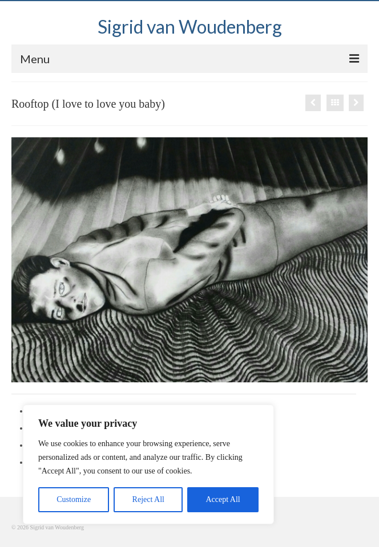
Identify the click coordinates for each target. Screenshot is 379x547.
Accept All (222, 499)
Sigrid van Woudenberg (190, 26)
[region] (148, 464)
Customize (74, 499)
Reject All (148, 499)
